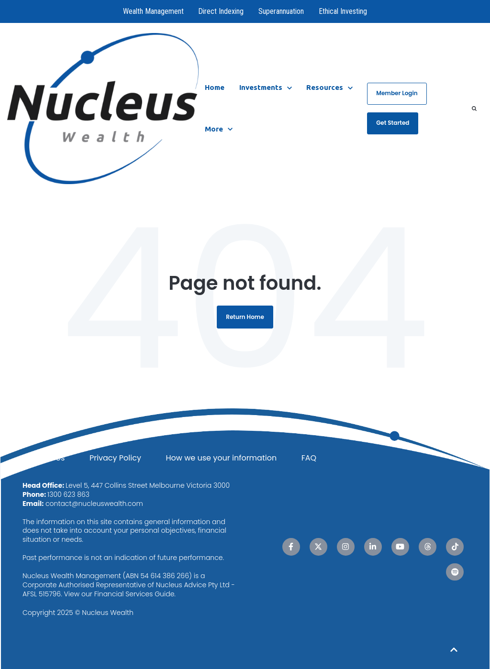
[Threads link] (427, 547)
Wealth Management (153, 11)
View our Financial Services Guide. (120, 594)
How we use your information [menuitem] (221, 457)
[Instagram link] (346, 547)
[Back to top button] (454, 649)
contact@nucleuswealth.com (94, 503)
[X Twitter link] (318, 547)
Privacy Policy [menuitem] (115, 457)
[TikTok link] (455, 547)
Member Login (397, 93)
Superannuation (281, 11)
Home (214, 87)
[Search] (474, 109)
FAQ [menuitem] (308, 457)
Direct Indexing (221, 11)
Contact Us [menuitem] (43, 457)
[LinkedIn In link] (373, 547)
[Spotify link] (455, 572)
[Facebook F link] (291, 547)
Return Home (245, 317)
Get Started (392, 123)
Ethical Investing (343, 11)
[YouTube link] (400, 547)
